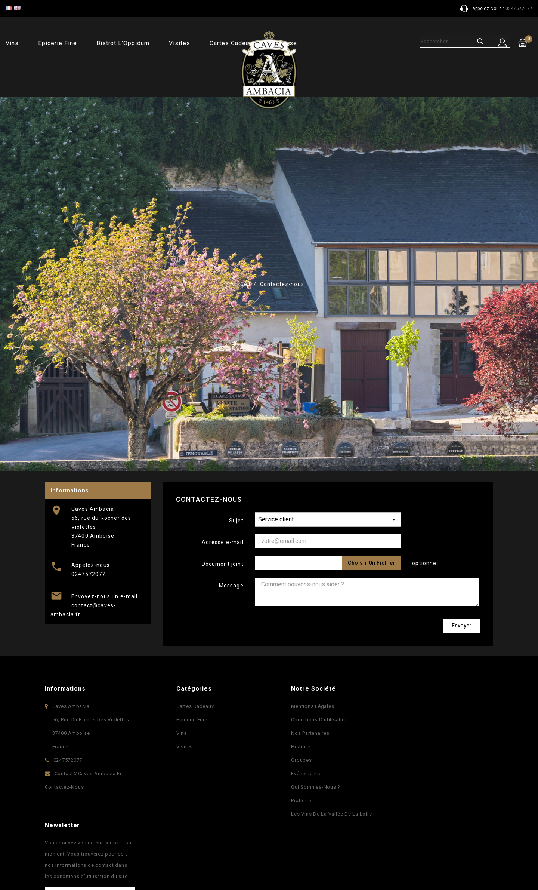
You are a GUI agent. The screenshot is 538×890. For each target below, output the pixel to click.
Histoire (297, 746)
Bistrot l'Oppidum (122, 43)
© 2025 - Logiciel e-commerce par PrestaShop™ (110, 872)
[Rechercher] (441, 41)
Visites (179, 43)
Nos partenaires (307, 733)
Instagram (293, 858)
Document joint (223, 564)
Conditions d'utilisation (316, 719)
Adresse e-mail (223, 542)
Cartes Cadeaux (192, 706)
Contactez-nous (64, 787)
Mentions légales (309, 706)
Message (231, 586)
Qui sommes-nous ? (313, 787)
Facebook (245, 858)
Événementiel (304, 773)
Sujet (236, 521)
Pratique (298, 800)
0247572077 (88, 574)
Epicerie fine (57, 43)
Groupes (298, 760)
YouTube (261, 858)
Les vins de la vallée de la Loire (328, 814)
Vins (12, 43)
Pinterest (277, 858)
